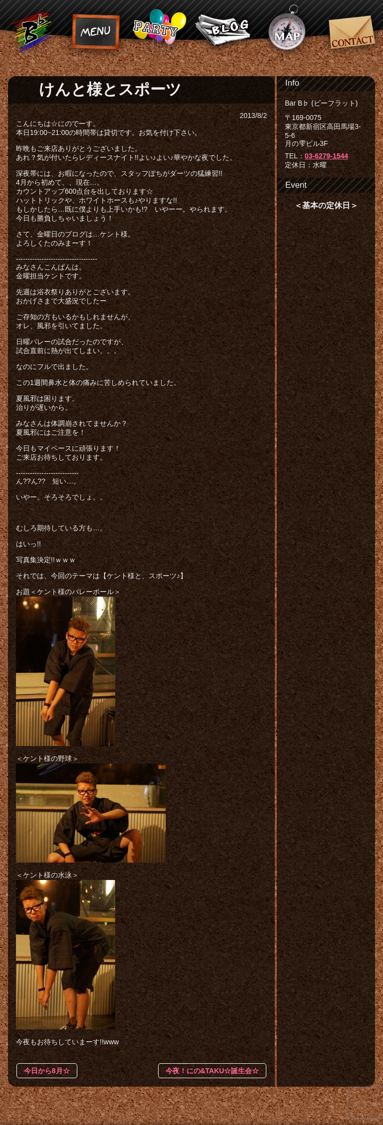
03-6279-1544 (326, 156)
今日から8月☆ (47, 1071)
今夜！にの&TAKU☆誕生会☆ (212, 1071)
